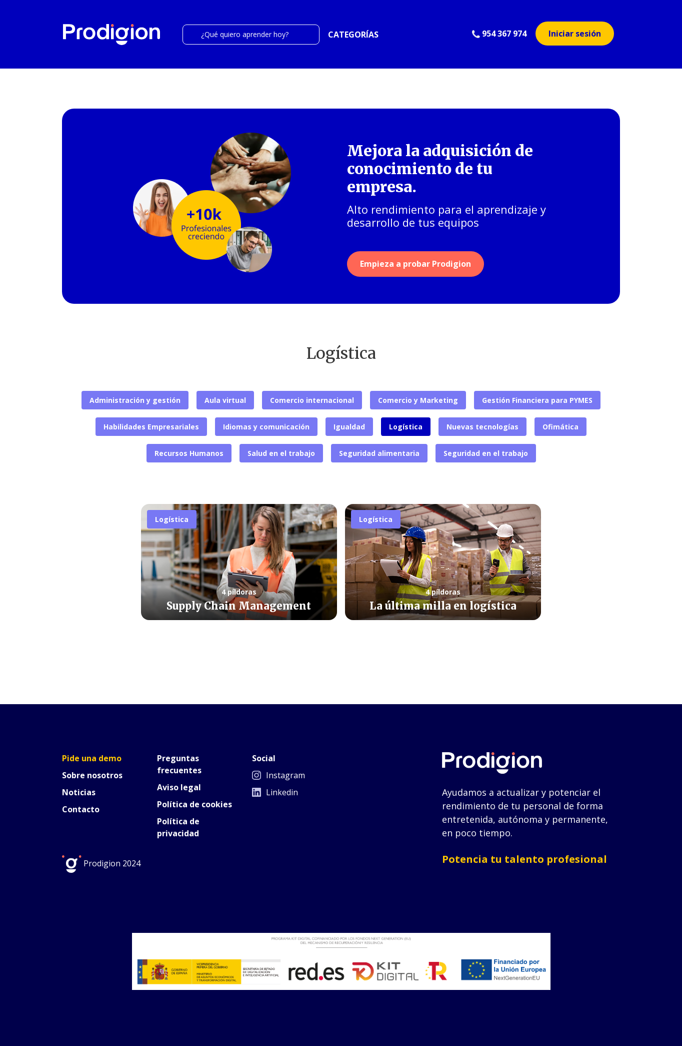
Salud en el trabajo (281, 453)
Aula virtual (225, 400)
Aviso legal (179, 787)
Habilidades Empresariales (151, 426)
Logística (405, 426)
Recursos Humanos (189, 453)
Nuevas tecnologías (482, 426)
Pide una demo (92, 758)
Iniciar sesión (574, 33)
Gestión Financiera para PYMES (537, 400)
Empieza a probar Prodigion (415, 263)
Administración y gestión (135, 400)
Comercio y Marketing (418, 400)
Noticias (79, 792)
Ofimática (560, 426)
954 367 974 (499, 33)
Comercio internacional (312, 400)
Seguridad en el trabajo (486, 453)
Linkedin (275, 792)
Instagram (278, 775)
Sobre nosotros (92, 775)
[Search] (251, 35)
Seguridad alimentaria (379, 453)
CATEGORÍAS (353, 34)
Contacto (81, 809)
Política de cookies (194, 804)
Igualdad (349, 426)
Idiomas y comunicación (266, 426)
